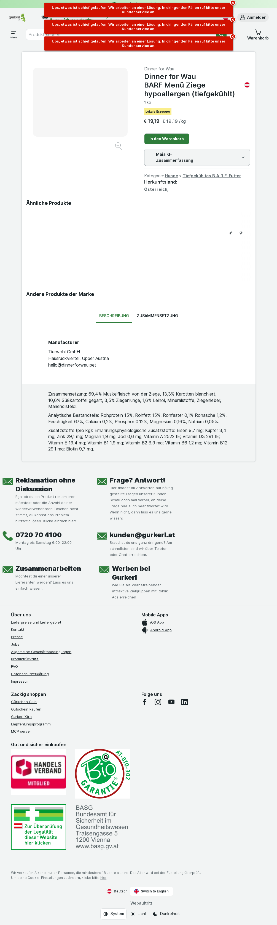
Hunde (171, 175)
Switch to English (151, 891)
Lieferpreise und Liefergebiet (36, 622)
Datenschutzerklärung (30, 674)
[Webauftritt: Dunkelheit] (166, 913)
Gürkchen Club (24, 701)
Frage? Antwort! (137, 480)
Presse (17, 637)
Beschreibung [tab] (114, 315)
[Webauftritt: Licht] (138, 913)
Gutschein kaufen (26, 709)
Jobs (15, 644)
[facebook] (144, 702)
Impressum (20, 681)
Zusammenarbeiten (48, 568)
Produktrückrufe (25, 659)
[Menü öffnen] (13, 34)
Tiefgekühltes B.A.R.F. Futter (212, 175)
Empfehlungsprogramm (31, 724)
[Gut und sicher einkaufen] (102, 774)
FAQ (14, 666)
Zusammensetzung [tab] (157, 315)
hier (103, 878)
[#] (38, 827)
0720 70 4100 (38, 535)
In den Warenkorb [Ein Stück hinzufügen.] (166, 138)
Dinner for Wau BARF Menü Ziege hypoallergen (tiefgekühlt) (197, 85)
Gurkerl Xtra (21, 716)
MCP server (21, 731)
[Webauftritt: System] (113, 913)
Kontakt (17, 629)
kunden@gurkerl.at (142, 535)
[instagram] (158, 702)
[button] (253, 17)
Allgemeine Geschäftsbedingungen (41, 652)
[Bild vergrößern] (119, 147)
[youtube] (171, 702)
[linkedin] (184, 702)
